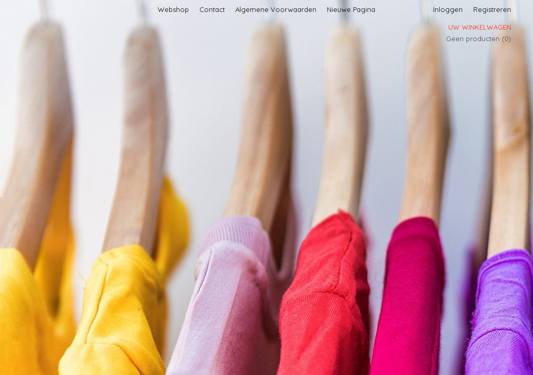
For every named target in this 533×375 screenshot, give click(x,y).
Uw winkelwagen (479, 27)
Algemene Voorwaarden (275, 9)
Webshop (173, 9)
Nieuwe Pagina (351, 9)
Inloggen (448, 9)
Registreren (492, 9)
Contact (212, 9)
